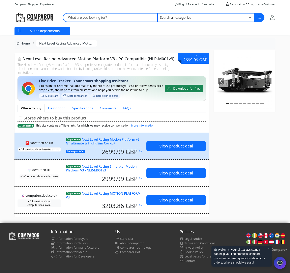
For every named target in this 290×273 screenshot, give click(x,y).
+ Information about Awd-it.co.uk (39, 176)
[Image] (227, 103)
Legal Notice (191, 239)
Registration (237, 4)
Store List (124, 239)
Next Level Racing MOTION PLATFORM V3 (103, 195)
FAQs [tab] (127, 108)
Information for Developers (72, 256)
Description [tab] (56, 108)
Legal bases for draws (197, 256)
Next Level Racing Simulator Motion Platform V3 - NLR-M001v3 (101, 168)
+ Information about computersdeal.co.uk (39, 203)
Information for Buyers (69, 239)
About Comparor (129, 243)
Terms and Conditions (197, 243)
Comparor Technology (133, 247)
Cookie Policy (191, 252)
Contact (187, 261)
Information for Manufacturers (75, 247)
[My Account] (272, 17)
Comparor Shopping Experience (34, 4)
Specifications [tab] (82, 108)
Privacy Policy (192, 247)
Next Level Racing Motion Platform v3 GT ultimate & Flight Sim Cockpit (103, 141)
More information (142, 125)
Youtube (208, 4)
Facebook (193, 4)
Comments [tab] (108, 108)
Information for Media (69, 252)
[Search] (259, 17)
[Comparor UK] (34, 17)
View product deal (176, 146)
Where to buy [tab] (31, 108)
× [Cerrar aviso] (268, 248)
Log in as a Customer (263, 4)
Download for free (184, 88)
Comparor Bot (127, 252)
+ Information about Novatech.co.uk (39, 149)
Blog (179, 4)
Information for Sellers (69, 243)
